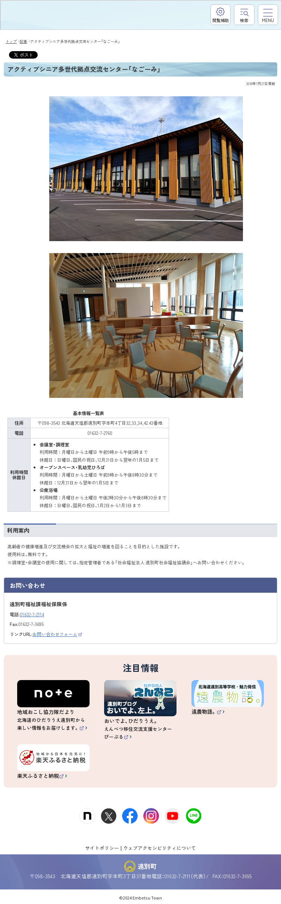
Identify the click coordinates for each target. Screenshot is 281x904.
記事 (23, 41)
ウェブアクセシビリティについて (159, 847)
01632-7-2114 (32, 614)
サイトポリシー (102, 847)
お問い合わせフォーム (57, 634)
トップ (11, 41)
